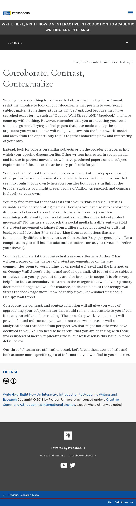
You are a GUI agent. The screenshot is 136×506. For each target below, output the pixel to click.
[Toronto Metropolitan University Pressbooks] (17, 13)
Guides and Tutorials (52, 455)
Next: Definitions (120, 502)
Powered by (68, 448)
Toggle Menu (130, 13)
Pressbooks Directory (82, 455)
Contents (68, 42)
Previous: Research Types (21, 495)
